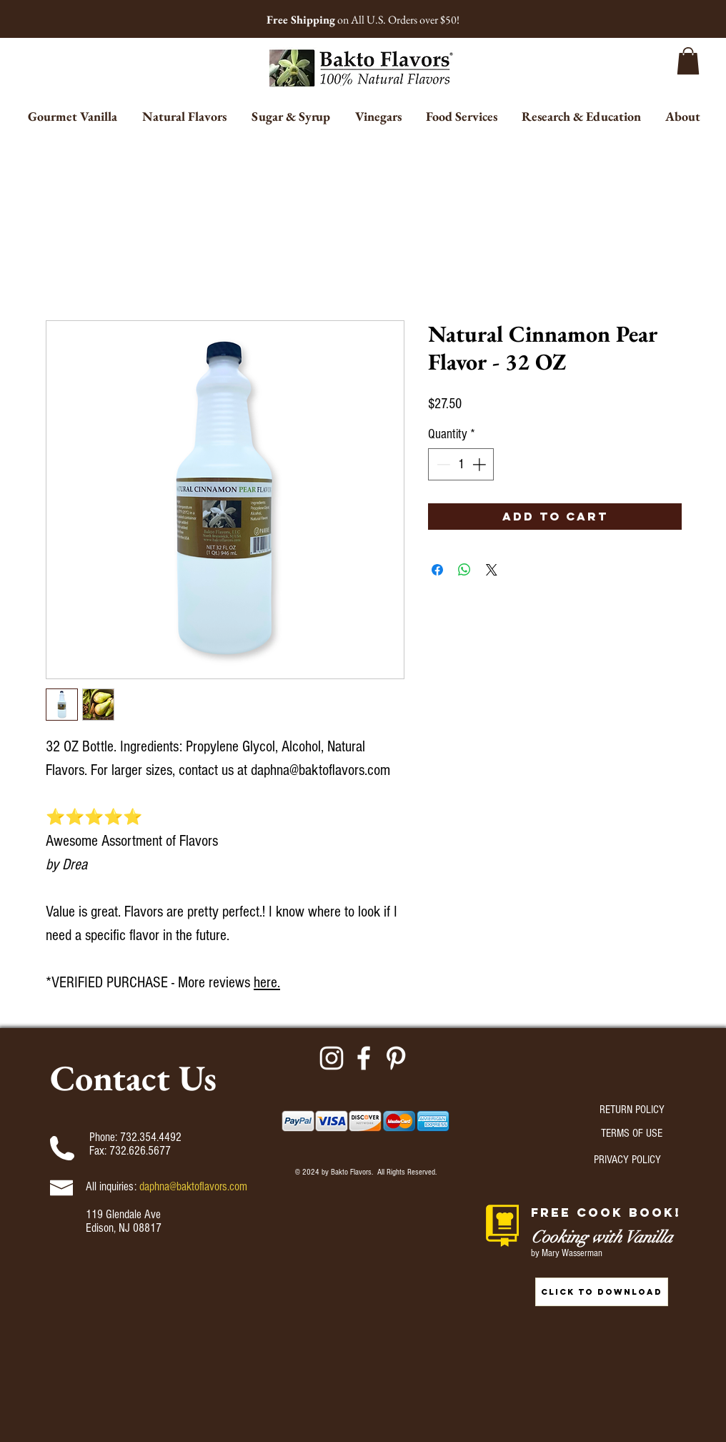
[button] (688, 60)
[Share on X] (491, 569)
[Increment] (480, 464)
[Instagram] (331, 1058)
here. (267, 983)
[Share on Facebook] (437, 569)
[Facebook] (363, 1058)
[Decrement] (442, 464)
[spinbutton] (461, 464)
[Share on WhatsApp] (464, 569)
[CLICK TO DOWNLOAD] (601, 1292)
